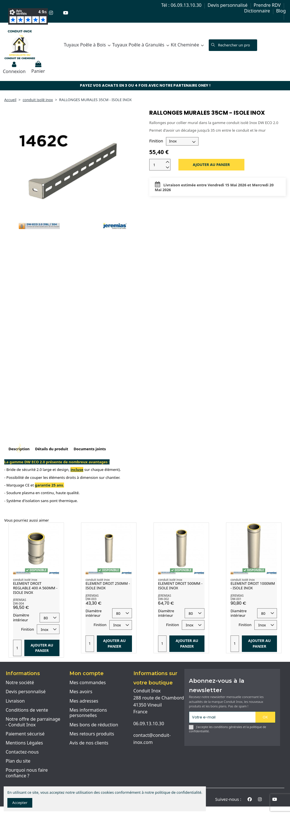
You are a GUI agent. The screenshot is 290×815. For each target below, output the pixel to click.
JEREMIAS (19, 600)
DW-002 (163, 599)
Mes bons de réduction (93, 725)
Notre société (20, 683)
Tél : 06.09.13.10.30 (181, 5)
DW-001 (236, 599)
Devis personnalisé (228, 5)
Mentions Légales (24, 743)
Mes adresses (83, 701)
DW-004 (18, 603)
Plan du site (18, 761)
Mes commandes (87, 683)
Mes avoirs (80, 692)
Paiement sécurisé (25, 734)
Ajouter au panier (211, 164)
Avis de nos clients (88, 743)
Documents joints (90, 449)
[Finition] (182, 141)
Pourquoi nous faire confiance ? (27, 772)
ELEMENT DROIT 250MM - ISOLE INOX (108, 585)
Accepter (19, 802)
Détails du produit (51, 449)
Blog (281, 11)
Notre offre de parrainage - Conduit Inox (33, 721)
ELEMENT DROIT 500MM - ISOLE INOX (180, 585)
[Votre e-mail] (222, 717)
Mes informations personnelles (88, 712)
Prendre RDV (268, 5)
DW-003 (91, 599)
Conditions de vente (27, 710)
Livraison (15, 701)
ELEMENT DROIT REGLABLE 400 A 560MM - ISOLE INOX (35, 588)
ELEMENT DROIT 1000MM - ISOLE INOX (253, 585)
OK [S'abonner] (265, 717)
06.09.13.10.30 (148, 723)
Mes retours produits (91, 734)
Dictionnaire (257, 11)
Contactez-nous (22, 752)
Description (19, 449)
